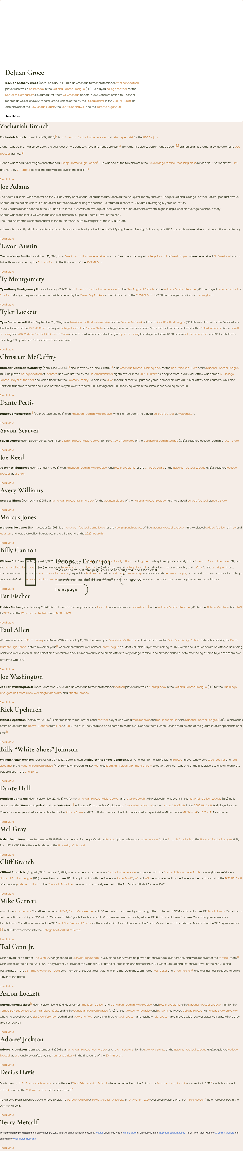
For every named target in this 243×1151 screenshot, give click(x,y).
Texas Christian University (108, 1100)
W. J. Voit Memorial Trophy (75, 923)
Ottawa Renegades (138, 1011)
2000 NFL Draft (203, 805)
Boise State (219, 501)
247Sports (23, 170)
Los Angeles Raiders (190, 872)
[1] (56, 136)
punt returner (129, 334)
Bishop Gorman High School (78, 163)
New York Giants (154, 1049)
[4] (85, 169)
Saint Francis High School (184, 640)
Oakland (169, 872)
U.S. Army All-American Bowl (42, 971)
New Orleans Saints (43, 107)
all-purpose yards (196, 334)
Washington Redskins (35, 613)
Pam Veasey (35, 640)
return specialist (123, 137)
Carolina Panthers (101, 374)
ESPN (235, 163)
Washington (186, 414)
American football (127, 83)
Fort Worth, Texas (139, 1100)
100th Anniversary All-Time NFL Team (129, 766)
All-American (71, 95)
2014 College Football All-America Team (43, 334)
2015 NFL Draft (144, 295)
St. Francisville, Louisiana (37, 1083)
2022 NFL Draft (94, 533)
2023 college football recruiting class (172, 163)
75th (97, 766)
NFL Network (189, 812)
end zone (31, 772)
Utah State (232, 441)
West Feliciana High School (89, 1083)
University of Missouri (71, 845)
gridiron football (72, 441)
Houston (5, 533)
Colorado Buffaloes (61, 884)
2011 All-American (211, 328)
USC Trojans (150, 137)
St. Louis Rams (95, 101)
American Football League (212, 561)
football (102, 607)
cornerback (36, 89)
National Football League (68, 89)
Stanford (6, 295)
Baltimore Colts (23, 693)
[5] (88, 169)
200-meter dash (36, 1090)
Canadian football (123, 1005)
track (6, 1090)
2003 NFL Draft (122, 101)
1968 (59, 613)
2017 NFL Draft (148, 374)
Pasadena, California (122, 640)
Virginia (19, 474)
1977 (68, 613)
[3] (98, 162)
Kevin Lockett (126, 1017)
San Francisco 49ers (184, 368)
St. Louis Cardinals (218, 607)
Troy (233, 527)
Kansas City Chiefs (174, 805)
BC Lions (162, 1011)
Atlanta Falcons (114, 501)
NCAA (110, 380)
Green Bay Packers (92, 295)
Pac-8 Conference (80, 911)
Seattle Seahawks (73, 107)
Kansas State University (223, 1011)
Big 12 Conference (44, 1017)
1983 (68, 726)
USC (17, 1055)
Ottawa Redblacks (122, 441)
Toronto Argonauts (109, 107)
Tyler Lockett (161, 1017)
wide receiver (97, 137)
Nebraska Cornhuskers (19, 95)
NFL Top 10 (206, 812)
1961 (239, 607)
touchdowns (216, 911)
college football (116, 89)
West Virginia (180, 256)
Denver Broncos (38, 726)
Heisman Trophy (78, 380)
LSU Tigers (218, 567)
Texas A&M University (138, 805)
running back (205, 295)
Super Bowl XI (124, 878)
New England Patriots (140, 289)
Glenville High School (86, 958)
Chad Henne (182, 971)
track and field (83, 1017)
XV (136, 878)
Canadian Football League (161, 441)
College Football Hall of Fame (61, 930)
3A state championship (171, 1083)
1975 (59, 726)
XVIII (146, 878)
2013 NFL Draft (95, 262)
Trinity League (110, 647)
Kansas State (94, 328)
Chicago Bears (154, 468)
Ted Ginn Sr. (41, 958)
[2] (120, 145)
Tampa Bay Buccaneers (15, 1011)
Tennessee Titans (63, 1055)
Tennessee (196, 1100)
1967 (6, 613)
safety (198, 567)
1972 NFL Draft (233, 878)
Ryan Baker (160, 971)
